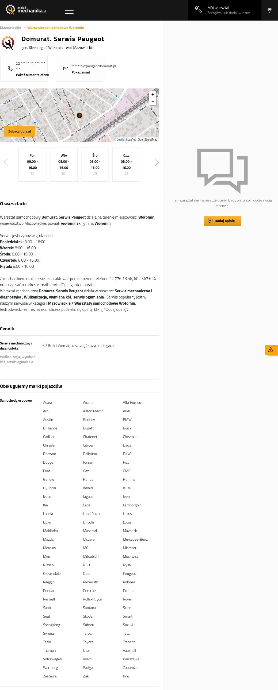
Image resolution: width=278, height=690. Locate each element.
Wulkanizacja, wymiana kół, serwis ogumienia (17, 359)
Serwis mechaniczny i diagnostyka (16, 345)
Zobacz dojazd (19, 131)
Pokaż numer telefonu (32, 75)
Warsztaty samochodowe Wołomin (55, 27)
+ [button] (152, 94)
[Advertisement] (221, 58)
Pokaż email (81, 72)
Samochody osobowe (16, 400)
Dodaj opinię (225, 220)
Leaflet (121, 139)
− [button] (152, 101)
